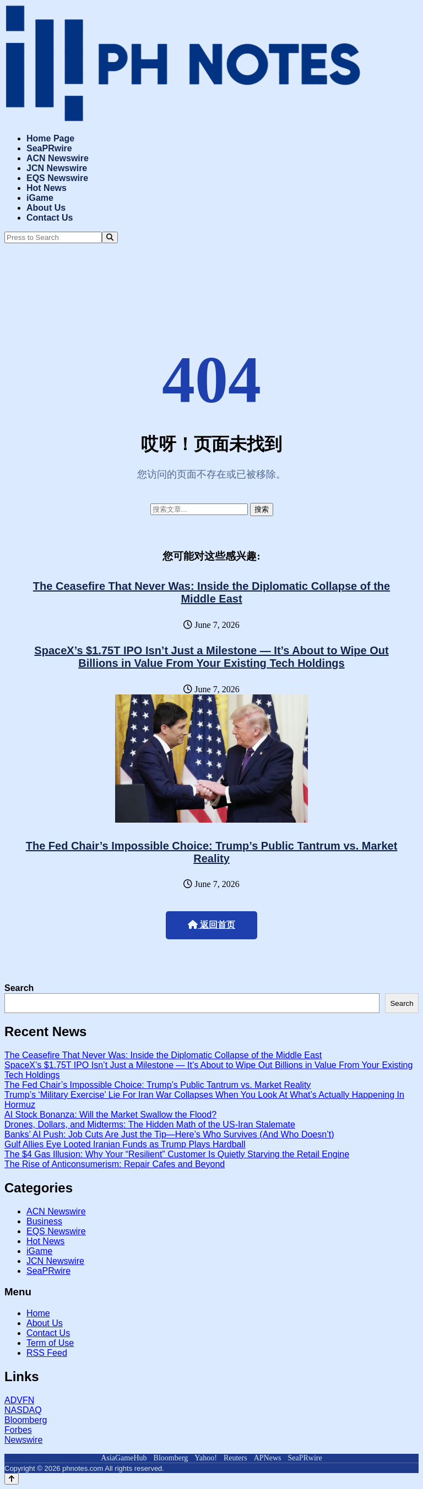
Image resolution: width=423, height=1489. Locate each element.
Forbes (18, 1430)
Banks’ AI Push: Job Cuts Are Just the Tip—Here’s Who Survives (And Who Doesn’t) (169, 1134)
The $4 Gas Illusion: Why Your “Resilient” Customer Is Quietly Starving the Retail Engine (176, 1154)
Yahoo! (205, 1458)
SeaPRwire (49, 148)
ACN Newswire (57, 158)
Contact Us (49, 217)
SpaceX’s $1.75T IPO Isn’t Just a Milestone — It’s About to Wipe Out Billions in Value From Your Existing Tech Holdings (211, 656)
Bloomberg (25, 1420)
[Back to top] (11, 1479)
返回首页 (211, 924)
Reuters (235, 1458)
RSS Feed (46, 1352)
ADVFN (19, 1400)
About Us (46, 207)
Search (19, 988)
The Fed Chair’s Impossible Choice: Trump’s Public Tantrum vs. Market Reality (212, 852)
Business (44, 1221)
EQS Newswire (57, 178)
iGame (39, 197)
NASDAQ (23, 1410)
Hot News (46, 188)
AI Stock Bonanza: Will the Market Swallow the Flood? (110, 1114)
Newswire (23, 1439)
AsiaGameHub (124, 1458)
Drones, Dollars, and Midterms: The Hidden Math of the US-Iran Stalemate (149, 1124)
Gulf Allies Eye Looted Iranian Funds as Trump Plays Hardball (125, 1144)
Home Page (50, 138)
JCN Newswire (56, 168)
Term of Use (50, 1343)
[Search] (110, 237)
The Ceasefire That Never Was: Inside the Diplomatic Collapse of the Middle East (211, 592)
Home (38, 1313)
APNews (267, 1458)
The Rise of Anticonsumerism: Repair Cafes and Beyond (114, 1164)
